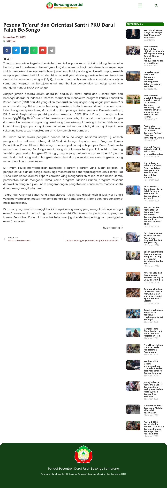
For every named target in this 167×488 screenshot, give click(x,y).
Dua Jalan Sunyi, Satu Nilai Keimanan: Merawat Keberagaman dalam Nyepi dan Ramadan (152, 79)
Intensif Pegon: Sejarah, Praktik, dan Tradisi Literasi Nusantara (154, 150)
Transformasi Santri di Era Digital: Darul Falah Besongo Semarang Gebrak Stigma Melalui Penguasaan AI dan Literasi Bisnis (154, 54)
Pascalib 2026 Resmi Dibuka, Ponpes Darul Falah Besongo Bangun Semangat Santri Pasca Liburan (154, 428)
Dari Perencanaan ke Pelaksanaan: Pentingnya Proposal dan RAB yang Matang (153, 238)
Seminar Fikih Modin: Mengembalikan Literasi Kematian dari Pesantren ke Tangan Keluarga (153, 367)
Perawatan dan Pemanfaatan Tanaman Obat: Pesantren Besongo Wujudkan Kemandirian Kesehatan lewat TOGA (154, 215)
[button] (7, 50)
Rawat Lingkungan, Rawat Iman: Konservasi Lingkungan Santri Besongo (153, 315)
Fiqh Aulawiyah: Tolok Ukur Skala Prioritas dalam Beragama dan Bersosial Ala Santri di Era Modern (152, 170)
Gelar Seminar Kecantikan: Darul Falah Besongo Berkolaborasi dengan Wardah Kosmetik (153, 192)
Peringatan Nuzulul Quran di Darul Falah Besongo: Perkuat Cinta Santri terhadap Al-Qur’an (154, 132)
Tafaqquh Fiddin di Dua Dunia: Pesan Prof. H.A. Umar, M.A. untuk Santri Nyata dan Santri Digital (153, 295)
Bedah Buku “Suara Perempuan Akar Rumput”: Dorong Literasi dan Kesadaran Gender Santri (153, 257)
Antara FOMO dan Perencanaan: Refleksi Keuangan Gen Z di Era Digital (153, 276)
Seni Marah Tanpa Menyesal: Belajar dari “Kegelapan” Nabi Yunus (153, 34)
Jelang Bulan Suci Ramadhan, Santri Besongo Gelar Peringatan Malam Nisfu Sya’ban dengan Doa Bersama (153, 389)
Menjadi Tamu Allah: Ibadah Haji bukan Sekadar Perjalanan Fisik (153, 332)
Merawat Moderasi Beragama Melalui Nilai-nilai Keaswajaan (153, 409)
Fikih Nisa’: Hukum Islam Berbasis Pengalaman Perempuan (153, 348)
